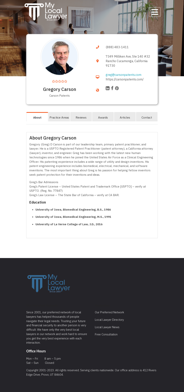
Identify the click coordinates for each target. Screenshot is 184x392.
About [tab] (37, 117)
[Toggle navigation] (155, 12)
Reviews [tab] (81, 117)
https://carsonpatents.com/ (125, 79)
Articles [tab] (125, 117)
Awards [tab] (103, 117)
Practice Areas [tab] (59, 117)
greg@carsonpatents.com (123, 75)
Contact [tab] (147, 117)
